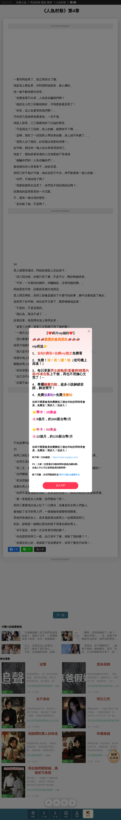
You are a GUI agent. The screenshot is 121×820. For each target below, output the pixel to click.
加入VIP (60, 485)
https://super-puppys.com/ (65, 457)
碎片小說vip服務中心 (69, 474)
